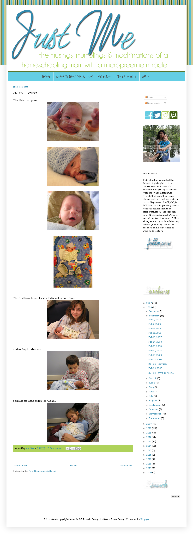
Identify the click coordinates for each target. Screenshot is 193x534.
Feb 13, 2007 (155, 337)
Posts (149, 97)
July (151, 396)
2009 (149, 423)
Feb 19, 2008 (155, 355)
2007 (149, 303)
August (153, 400)
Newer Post (20, 465)
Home (46, 76)
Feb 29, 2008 (155, 368)
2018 (149, 463)
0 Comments (54, 448)
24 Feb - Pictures (157, 364)
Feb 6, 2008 (154, 324)
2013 (149, 441)
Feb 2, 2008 (154, 319)
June (152, 391)
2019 (149, 468)
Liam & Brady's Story (74, 76)
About (146, 76)
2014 (149, 446)
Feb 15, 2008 (155, 346)
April (152, 382)
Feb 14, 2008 (155, 341)
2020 (149, 472)
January (153, 311)
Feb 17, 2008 (155, 350)
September (155, 405)
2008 (149, 307)
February (154, 315)
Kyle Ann (105, 76)
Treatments (126, 76)
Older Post (126, 465)
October (154, 409)
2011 (148, 432)
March (153, 378)
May (152, 387)
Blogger (144, 519)
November (155, 413)
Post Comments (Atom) (42, 471)
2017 (149, 459)
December (155, 418)
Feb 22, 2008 (155, 359)
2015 (149, 450)
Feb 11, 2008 (154, 328)
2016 (149, 454)
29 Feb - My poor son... (161, 372)
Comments (152, 103)
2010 (149, 428)
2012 (149, 437)
